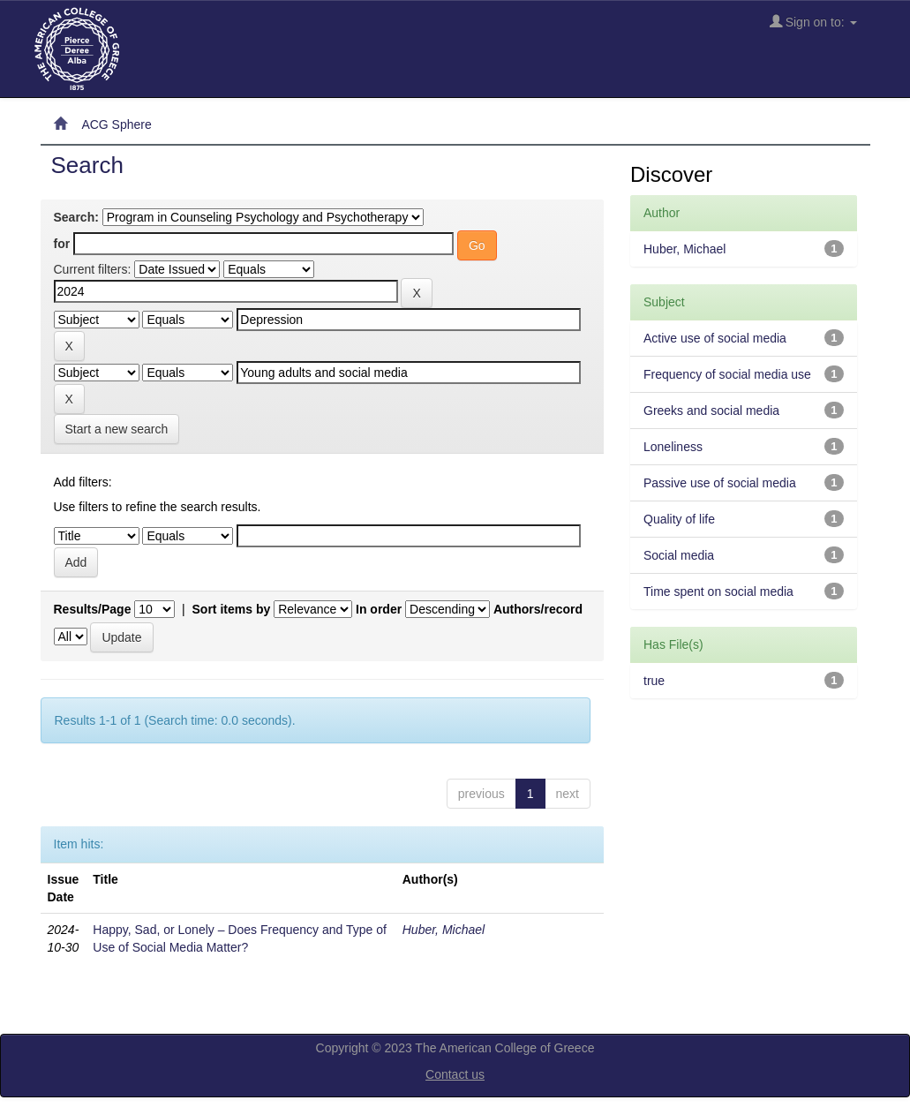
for (62, 244)
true (654, 681)
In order (379, 609)
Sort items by (231, 609)
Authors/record (538, 609)
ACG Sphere (116, 124)
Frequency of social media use (727, 374)
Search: (76, 217)
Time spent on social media (718, 591)
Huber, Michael (443, 930)
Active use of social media (714, 338)
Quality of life (679, 519)
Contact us (455, 1074)
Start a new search (117, 429)
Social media (678, 555)
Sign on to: (813, 21)
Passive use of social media (719, 483)
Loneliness (673, 447)
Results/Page (93, 609)
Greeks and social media (711, 410)
